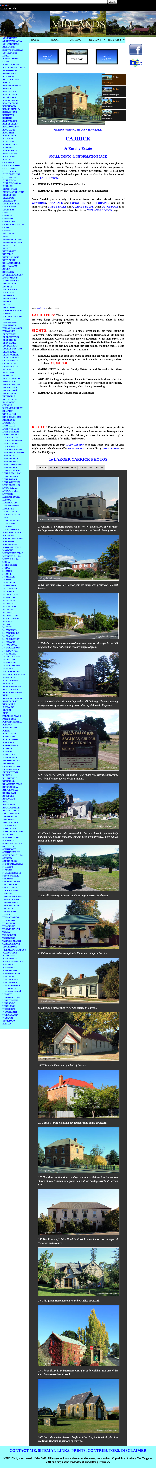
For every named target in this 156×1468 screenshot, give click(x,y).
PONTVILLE (8, 754)
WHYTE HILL (9, 988)
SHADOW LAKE (10, 837)
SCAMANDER (9, 825)
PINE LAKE (8, 742)
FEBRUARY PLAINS (12, 310)
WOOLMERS (8, 1009)
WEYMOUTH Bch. (11, 985)
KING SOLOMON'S (11, 417)
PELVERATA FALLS (12, 722)
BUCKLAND (8, 156)
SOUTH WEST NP (11, 852)
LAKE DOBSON (10, 437)
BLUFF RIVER (9, 135)
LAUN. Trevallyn (10, 491)
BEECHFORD (9, 106)
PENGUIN (7, 725)
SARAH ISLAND (10, 816)
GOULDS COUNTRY (12, 349)
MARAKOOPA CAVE (12, 538)
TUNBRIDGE (8, 938)
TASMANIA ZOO (10, 917)
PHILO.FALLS (9, 733)
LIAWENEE (8, 509)
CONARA (7, 212)
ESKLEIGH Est (9, 289)
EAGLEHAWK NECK (12, 275)
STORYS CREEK (10, 876)
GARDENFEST (86, 467)
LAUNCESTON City (11, 485)
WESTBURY (8, 976)
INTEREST (114, 39)
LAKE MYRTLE (10, 461)
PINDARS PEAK (10, 745)
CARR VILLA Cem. (11, 183)
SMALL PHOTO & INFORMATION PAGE (78, 156)
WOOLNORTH (9, 1012)
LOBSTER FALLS (11, 520)
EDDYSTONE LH (10, 280)
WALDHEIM (8, 955)
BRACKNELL (9, 141)
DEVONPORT (9, 251)
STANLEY (7, 858)
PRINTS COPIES (10, 58)
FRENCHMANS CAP (12, 328)
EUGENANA (8, 292)
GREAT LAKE (9, 352)
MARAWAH (8, 541)
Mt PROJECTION (11, 639)
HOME (35, 39)
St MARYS (7, 870)
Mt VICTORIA (9, 659)
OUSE (5, 713)
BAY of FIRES (9, 97)
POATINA (7, 748)
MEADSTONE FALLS (12, 553)
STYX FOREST (9, 887)
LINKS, (63, 1450)
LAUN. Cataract (9, 488)
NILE (5, 695)
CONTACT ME (9, 53)
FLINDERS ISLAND (12, 316)
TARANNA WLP (10, 902)
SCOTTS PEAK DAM (12, 831)
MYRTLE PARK (10, 680)
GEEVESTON (9, 334)
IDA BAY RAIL (9, 399)
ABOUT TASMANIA (12, 41)
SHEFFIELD (8, 840)
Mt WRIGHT (8, 668)
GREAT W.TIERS (10, 355)
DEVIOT (6, 248)
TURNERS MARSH (11, 941)
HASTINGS (7, 375)
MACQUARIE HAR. (12, 532)
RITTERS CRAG (10, 790)
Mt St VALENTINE (11, 656)
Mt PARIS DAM (9, 630)
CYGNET (7, 230)
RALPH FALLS (9, 778)
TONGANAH (8, 923)
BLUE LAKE (8, 130)
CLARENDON (9, 198)
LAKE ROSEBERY (11, 470)
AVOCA (6, 82)
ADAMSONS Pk (10, 70)
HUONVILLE (8, 396)
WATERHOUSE (9, 970)
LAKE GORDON (10, 443)
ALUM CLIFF (9, 73)
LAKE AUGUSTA (10, 429)
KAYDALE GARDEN (12, 408)
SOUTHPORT (9, 849)
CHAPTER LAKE (10, 434)
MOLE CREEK (9, 565)
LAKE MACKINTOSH (13, 452)
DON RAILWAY (10, 266)
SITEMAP (7, 61)
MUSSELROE (9, 677)
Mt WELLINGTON (11, 665)
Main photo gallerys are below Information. (78, 129)
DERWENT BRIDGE (12, 239)
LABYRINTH (8, 423)
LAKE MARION (10, 458)
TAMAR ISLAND (10, 899)
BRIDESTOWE (9, 144)
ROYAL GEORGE (11, 808)
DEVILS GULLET (11, 245)
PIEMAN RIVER (10, 736)
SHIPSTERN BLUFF (12, 843)
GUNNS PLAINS (10, 366)
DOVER (6, 269)
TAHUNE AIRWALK (12, 896)
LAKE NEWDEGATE (12, 464)
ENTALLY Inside (69, 467)
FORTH (6, 319)
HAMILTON (8, 372)
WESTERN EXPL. (11, 979)
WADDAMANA (9, 953)
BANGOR (7, 88)
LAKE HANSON (10, 446)
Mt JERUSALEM (10, 618)
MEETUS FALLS (10, 559)
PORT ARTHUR (10, 757)
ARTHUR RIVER (10, 79)
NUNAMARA (8, 704)
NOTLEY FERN (10, 701)
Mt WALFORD (9, 662)
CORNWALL (8, 218)
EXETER (6, 301)
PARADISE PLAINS (11, 716)
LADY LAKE (8, 425)
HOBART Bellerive (11, 384)
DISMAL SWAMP (10, 257)
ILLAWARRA (8, 402)
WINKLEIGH (8, 1006)
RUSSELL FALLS (10, 810)
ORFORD (7, 710)
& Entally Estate (78, 148)
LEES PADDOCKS (11, 497)
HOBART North (9, 387)
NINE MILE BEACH (12, 698)
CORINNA (7, 215)
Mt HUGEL (7, 609)
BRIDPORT (7, 147)
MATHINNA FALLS (11, 547)
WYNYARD (7, 1018)
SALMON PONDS (10, 813)
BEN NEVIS (8, 115)
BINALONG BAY (10, 126)
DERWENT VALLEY (12, 242)
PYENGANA (8, 763)
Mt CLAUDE (8, 591)
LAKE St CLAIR (10, 476)
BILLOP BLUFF (10, 124)
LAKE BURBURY (10, 432)
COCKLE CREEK (11, 203)
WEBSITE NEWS (10, 64)
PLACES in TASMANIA (13, 67)
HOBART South (9, 390)
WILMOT (7, 994)
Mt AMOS (7, 571)
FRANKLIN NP (9, 322)
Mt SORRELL (9, 654)
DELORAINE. (101, 203)
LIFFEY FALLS (9, 511)
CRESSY (6, 227)
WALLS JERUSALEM (12, 961)
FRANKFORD (9, 325)
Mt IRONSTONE (10, 615)
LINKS (5, 56)
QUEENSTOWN (10, 772)
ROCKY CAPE (9, 793)
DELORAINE (8, 233)
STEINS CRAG (9, 861)
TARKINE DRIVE (11, 905)
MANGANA (8, 535)
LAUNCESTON (49, 178)
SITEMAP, (47, 1450)
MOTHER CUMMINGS (13, 674)
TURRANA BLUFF (11, 944)
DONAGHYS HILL (11, 263)
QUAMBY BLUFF (11, 769)
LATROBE (7, 494)
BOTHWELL (8, 138)
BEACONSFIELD (10, 100)
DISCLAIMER (9, 47)
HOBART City (9, 381)
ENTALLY (7, 286)
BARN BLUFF (9, 91)
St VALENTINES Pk (11, 873)
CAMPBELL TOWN (11, 165)
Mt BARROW (8, 582)
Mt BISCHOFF (9, 585)
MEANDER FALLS (11, 556)
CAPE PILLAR (9, 171)
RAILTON (7, 775)
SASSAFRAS (8, 819)
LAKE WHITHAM (11, 482)
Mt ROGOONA (9, 645)
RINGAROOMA (10, 787)
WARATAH (7, 964)
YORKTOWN (8, 1021)
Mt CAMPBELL (10, 588)
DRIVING (75, 39)
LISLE (5, 517)
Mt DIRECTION (10, 594)
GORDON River (10, 346)
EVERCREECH (9, 298)
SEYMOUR (7, 834)
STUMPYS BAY (9, 884)
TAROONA (7, 908)
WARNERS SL (9, 967)
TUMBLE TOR (9, 935)
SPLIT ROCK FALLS (12, 855)
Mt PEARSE (8, 636)
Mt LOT (6, 624)
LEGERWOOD (9, 502)
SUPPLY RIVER (10, 890)
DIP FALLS (7, 254)
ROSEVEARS (8, 799)
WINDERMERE (10, 1000)
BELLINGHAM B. (11, 109)
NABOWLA (8, 683)
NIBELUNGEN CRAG (12, 692)
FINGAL (6, 313)
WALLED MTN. (10, 958)
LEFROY (6, 500)
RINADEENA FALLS (12, 784)
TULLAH (6, 932)
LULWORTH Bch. (11, 529)
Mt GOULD (7, 603)
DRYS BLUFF (9, 260)
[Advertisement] (45, 412)
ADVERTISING (9, 38)
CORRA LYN (8, 221)
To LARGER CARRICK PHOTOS (78, 459)
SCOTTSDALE (9, 828)
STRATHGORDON (11, 881)
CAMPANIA (8, 162)
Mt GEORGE (8, 600)
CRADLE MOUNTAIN (13, 224)
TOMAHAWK (9, 920)
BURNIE (6, 159)
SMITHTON (8, 846)
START (54, 39)
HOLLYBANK (9, 393)
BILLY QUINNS (10, 121)
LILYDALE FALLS (11, 514)
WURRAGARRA (10, 1015)
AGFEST (99, 467)
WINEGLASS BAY (11, 997)
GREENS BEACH (10, 357)
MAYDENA (7, 550)
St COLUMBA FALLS (12, 864)
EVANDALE (8, 295)
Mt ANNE (7, 574)
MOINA (6, 568)
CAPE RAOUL (9, 177)
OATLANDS (8, 707)
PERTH (6, 731)
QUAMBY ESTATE (11, 766)
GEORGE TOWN (10, 337)
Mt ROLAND (8, 642)
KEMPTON (7, 411)
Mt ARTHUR (8, 577)
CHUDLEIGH (9, 195)
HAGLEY (7, 369)
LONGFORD (8, 523)
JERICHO (7, 405)
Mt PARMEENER (10, 633)
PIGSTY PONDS (10, 739)
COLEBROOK (9, 206)
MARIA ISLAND (10, 544)
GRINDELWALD (10, 360)
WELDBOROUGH (11, 973)
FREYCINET (8, 331)
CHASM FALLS (10, 189)
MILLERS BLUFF (11, 671)
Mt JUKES (7, 621)
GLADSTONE (9, 340)
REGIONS (95, 39)
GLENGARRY (9, 343)
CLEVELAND (9, 201)
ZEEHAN (6, 1024)
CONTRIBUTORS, (104, 1450)
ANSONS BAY (9, 76)
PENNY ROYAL (10, 727)
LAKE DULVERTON (12, 440)
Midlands (41, 308)
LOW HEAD (8, 526)
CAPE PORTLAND (11, 174)
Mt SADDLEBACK (11, 648)
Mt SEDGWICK (10, 651)
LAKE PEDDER (10, 467)
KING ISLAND (9, 414)
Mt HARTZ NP (9, 606)
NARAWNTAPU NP (11, 686)
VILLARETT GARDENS (14, 950)
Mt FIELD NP (8, 597)
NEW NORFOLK (10, 689)
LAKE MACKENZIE (12, 449)
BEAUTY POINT (10, 103)
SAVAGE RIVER (10, 822)
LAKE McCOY (9, 455)
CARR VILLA (9, 180)
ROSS (5, 801)
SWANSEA (7, 893)
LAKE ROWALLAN (11, 473)
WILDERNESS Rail (11, 991)
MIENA (6, 562)
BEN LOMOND (9, 112)
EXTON (6, 304)
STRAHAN (7, 878)
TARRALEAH (9, 911)
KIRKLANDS (8, 420)
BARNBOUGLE (9, 94)
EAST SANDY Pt (10, 278)
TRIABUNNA (8, 926)
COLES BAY (8, 210)
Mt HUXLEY (8, 612)
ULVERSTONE (9, 947)
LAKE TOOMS (9, 479)
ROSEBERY (8, 796)
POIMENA (7, 751)
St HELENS (7, 867)
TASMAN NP (8, 914)
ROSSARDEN (8, 804)
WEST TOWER (9, 982)
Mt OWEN (7, 627)
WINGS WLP (8, 1003)
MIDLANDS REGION (100, 210)
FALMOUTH (8, 307)
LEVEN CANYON (11, 505)
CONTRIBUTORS (11, 44)
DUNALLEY (8, 272)
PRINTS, (79, 1450)
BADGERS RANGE (11, 85)
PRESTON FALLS (11, 760)
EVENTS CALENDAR (12, 50)
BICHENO (7, 118)
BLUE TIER (8, 133)
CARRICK (7, 186)
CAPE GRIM (8, 168)
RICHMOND (8, 781)
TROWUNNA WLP (11, 929)
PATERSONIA (9, 719)
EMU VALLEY (9, 283)
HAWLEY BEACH (11, 378)
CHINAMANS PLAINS (13, 192)
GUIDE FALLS (9, 363)
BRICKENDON (9, 150)
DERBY (6, 236)
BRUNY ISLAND (10, 153)
